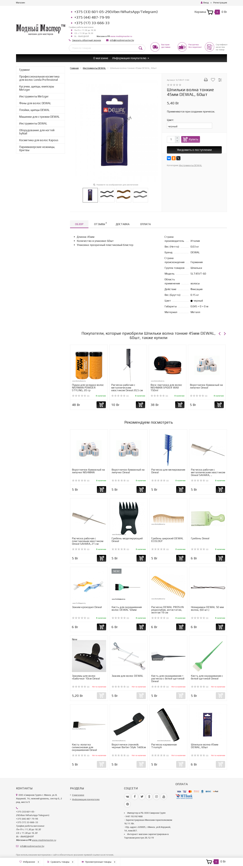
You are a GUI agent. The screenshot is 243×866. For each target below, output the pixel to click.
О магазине (100, 58)
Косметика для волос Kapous (38, 140)
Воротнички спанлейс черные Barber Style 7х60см (129, 746)
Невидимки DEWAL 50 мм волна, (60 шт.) (207, 608)
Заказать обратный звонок (86, 40)
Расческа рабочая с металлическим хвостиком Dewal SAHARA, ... (208, 472)
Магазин (20, 2)
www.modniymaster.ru (121, 36)
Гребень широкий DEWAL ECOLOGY (167, 540)
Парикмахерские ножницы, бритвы (37, 148)
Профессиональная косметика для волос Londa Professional (39, 78)
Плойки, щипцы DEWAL (34, 110)
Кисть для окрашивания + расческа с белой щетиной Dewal (167, 678)
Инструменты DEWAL (33, 123)
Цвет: (170, 120)
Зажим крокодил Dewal (87, 607)
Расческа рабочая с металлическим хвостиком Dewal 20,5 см (127, 387)
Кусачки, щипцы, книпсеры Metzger (36, 88)
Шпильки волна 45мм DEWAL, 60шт (204, 746)
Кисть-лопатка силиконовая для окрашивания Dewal (84, 747)
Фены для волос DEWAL (35, 103)
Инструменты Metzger (34, 96)
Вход (205, 2)
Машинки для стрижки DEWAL (39, 116)
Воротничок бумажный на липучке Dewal (206, 386)
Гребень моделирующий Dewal (127, 540)
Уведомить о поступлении (194, 149)
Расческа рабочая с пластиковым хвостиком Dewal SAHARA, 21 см (87, 541)
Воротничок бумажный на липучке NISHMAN (88, 471)
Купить (193, 139)
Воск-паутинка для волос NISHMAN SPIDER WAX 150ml (166, 387)
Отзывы (100, 224)
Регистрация (220, 2)
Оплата (145, 224)
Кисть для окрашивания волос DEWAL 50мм (127, 608)
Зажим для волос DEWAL (127, 675)
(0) (80, 396)
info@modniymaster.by (122, 40)
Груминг (24, 69)
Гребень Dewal (200, 538)
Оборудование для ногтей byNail (37, 131)
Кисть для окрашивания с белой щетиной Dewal (207, 677)
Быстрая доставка (165, 45)
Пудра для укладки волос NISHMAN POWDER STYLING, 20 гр (88, 387)
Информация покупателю (129, 58)
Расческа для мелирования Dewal (168, 471)
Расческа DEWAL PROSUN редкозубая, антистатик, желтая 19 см (167, 609)
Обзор (79, 224)
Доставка (122, 224)
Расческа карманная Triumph (164, 746)
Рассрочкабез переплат (195, 45)
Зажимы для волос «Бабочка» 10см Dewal (86, 677)
